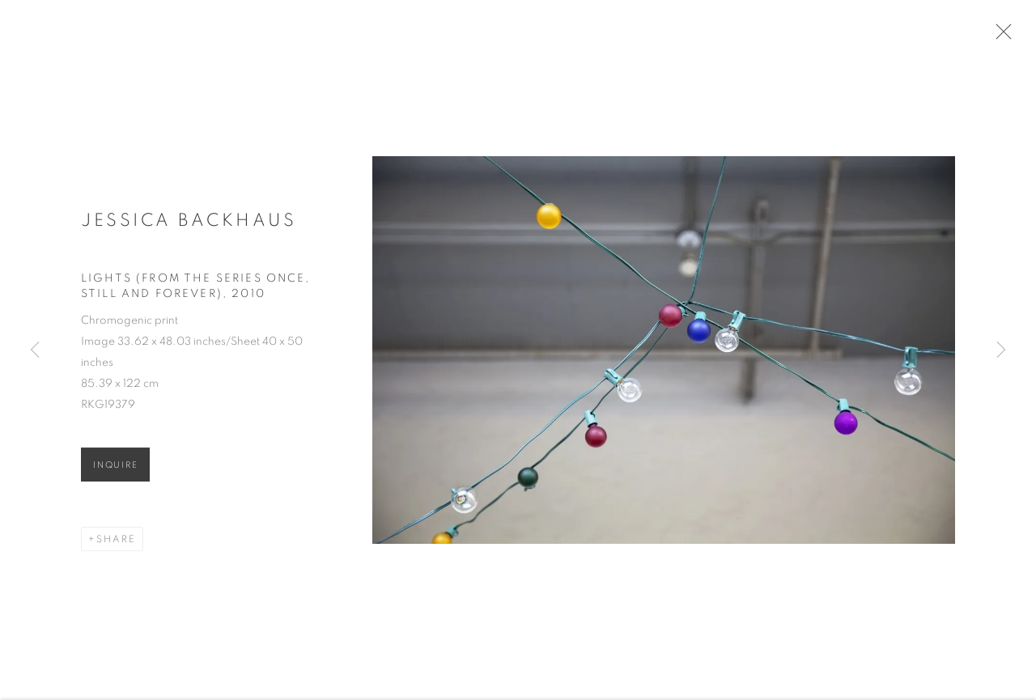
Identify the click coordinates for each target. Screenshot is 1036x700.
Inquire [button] (115, 470)
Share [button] (116, 544)
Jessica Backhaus (188, 226)
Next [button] (1001, 350)
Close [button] (1005, 36)
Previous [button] (35, 350)
